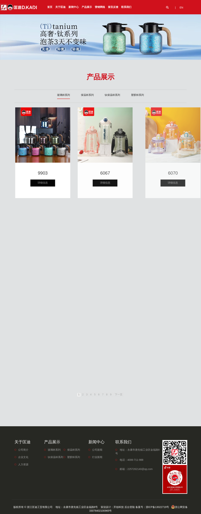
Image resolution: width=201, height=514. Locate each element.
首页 (49, 7)
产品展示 (87, 7)
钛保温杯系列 (112, 95)
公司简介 (23, 450)
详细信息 (49, 183)
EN (181, 7)
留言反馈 (113, 7)
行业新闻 (97, 457)
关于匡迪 (60, 7)
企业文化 (23, 457)
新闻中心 (73, 7)
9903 (49, 173)
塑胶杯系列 (137, 95)
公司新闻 (97, 450)
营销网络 (100, 7)
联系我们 (126, 7)
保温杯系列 (87, 95)
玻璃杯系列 (63, 95)
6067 (119, 173)
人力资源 (23, 464)
